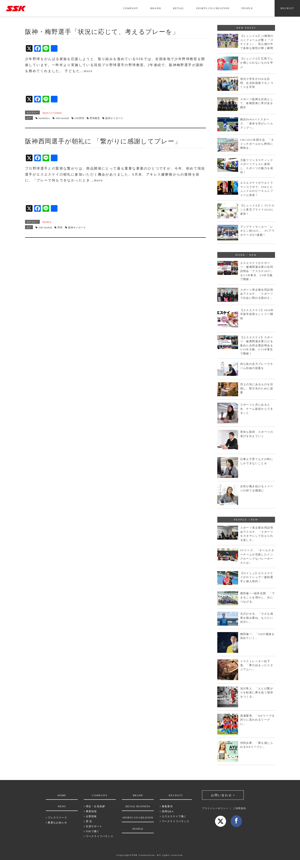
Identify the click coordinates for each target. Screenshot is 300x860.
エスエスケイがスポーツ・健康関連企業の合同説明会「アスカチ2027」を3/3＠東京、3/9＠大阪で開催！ (257, 271)
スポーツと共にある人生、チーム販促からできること (256, 408)
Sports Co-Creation (52, 112)
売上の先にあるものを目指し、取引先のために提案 (256, 388)
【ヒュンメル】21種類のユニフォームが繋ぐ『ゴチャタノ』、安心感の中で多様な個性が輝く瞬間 (257, 42)
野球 (60, 227)
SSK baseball (62, 118)
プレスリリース (56, 817)
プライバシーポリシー (215, 808)
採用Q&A (167, 811)
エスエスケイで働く (173, 816)
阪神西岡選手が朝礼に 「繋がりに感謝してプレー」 (103, 141)
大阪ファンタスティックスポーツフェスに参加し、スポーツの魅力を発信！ (256, 166)
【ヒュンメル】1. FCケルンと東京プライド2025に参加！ (257, 209)
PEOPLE (247, 8)
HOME (62, 795)
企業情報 (90, 816)
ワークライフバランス (98, 836)
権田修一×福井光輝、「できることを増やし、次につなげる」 (257, 597)
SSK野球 (79, 118)
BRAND (155, 8)
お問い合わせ (223, 795)
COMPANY (130, 8)
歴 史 (88, 821)
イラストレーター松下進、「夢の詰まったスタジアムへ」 (256, 665)
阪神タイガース (114, 118)
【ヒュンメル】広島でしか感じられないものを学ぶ (256, 62)
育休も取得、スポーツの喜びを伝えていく (256, 434)
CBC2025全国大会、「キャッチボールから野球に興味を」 (257, 143)
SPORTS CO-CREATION (212, 8)
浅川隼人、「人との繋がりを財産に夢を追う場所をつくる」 (256, 692)
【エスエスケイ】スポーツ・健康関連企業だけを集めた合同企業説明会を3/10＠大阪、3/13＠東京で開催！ (256, 345)
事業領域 (90, 811)
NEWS (62, 806)
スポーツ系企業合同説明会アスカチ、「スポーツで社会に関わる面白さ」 (256, 293)
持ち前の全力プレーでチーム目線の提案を (256, 366)
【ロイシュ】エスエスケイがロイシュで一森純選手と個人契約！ (256, 577)
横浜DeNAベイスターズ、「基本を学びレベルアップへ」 (256, 123)
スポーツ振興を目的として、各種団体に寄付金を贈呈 (256, 103)
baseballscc (44, 118)
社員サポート (93, 826)
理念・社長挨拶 (94, 806)
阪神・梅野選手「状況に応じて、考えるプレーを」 (102, 31)
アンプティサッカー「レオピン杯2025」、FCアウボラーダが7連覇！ (257, 230)
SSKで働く (91, 831)
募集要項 (166, 806)
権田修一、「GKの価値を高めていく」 (257, 636)
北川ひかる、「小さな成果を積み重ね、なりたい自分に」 (256, 617)
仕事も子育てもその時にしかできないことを (256, 461)
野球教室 (95, 118)
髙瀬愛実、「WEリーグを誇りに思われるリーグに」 (257, 719)
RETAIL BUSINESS (137, 806)
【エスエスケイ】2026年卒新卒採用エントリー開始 (257, 314)
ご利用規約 (239, 808)
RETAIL (178, 8)
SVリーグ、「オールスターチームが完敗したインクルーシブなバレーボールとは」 (257, 556)
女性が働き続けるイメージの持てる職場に (256, 488)
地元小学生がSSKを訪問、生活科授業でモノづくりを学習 (256, 83)
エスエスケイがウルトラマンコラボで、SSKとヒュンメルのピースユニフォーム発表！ (256, 189)
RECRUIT (287, 8)
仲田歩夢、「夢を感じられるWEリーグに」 (256, 745)
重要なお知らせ (56, 822)
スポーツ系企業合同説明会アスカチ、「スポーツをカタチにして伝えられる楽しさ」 (256, 533)
